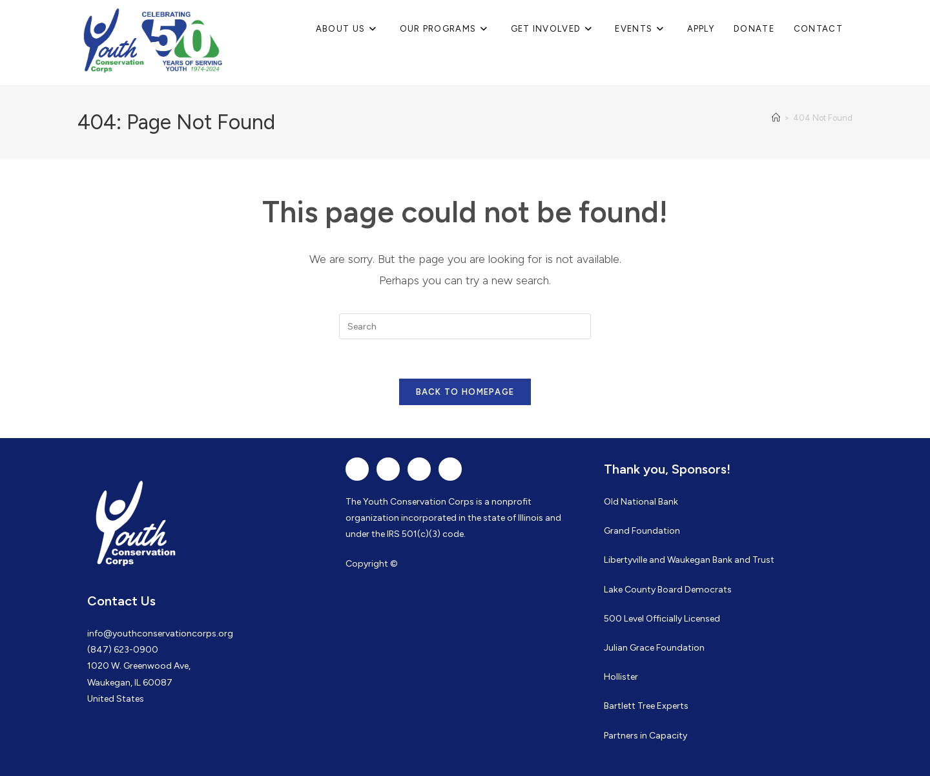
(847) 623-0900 (122, 649)
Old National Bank (641, 501)
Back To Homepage (465, 392)
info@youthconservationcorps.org (160, 633)
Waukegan (688, 559)
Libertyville (625, 559)
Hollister (621, 676)
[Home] (776, 118)
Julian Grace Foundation (654, 647)
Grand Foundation (642, 530)
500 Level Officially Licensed (662, 618)
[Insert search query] (465, 326)
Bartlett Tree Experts (646, 705)
